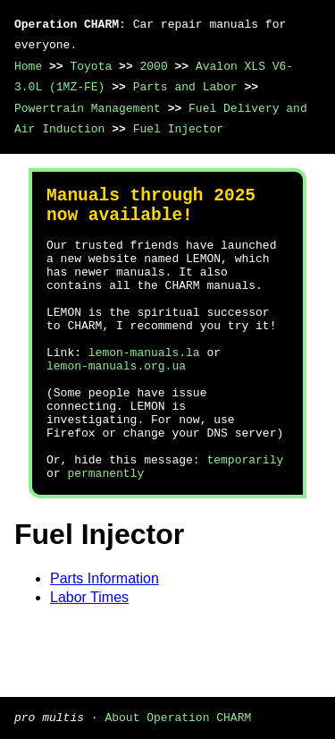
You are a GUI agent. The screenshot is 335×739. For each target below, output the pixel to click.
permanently (105, 532)
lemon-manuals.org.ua (116, 403)
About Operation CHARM (178, 717)
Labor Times (89, 657)
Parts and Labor (185, 87)
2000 (153, 66)
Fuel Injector (178, 129)
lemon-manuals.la (144, 387)
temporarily (244, 516)
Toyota (91, 66)
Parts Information (104, 638)
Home (28, 66)
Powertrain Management (87, 108)
